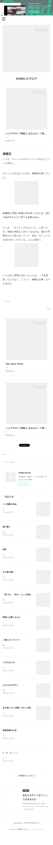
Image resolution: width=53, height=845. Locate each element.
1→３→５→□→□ (10, 763)
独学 (5, 558)
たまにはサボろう (11, 695)
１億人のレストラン (11, 649)
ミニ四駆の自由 (10, 512)
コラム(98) (6, 304)
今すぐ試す (34, 12)
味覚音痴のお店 (10, 741)
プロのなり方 (9, 672)
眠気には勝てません (11, 626)
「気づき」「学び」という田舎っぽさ (19, 604)
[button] (3, 18)
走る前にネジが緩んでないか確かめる (19, 718)
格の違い (7, 535)
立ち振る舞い (9, 581)
